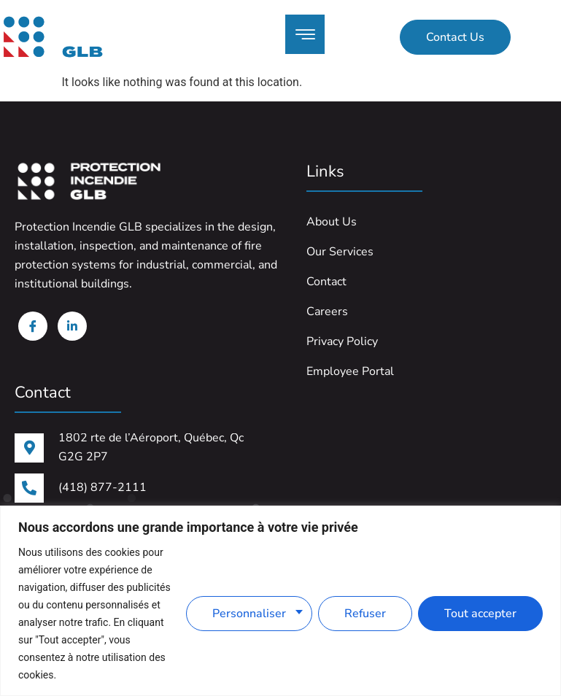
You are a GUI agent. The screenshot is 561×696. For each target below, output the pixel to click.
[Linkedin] (72, 326)
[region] (280, 601)
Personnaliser (249, 614)
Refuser (365, 614)
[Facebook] (32, 326)
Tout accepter (480, 614)
